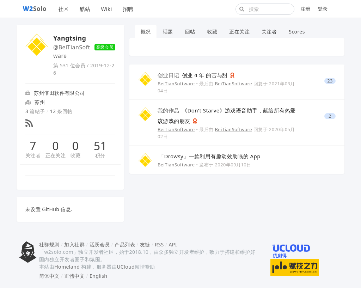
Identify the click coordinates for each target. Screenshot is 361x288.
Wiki (106, 8)
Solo (35, 8)
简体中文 (49, 275)
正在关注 (55, 155)
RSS (159, 244)
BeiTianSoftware (176, 83)
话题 (168, 31)
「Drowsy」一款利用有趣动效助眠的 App (210, 156)
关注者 (33, 155)
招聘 (128, 8)
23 (330, 81)
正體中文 (74, 275)
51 (100, 146)
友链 (145, 244)
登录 (323, 8)
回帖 (190, 31)
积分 (100, 155)
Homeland (67, 266)
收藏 (76, 155)
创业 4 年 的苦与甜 (193, 75)
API (173, 244)
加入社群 (74, 244)
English (99, 275)
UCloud (126, 266)
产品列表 (125, 244)
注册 (305, 8)
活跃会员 (100, 244)
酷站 (85, 8)
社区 (63, 8)
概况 (146, 31)
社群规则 (49, 244)
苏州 (40, 102)
